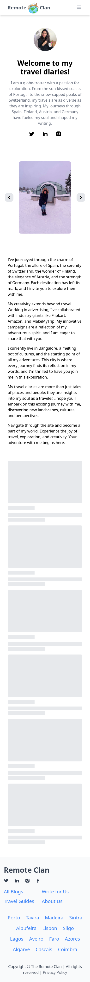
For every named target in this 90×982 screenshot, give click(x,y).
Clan (45, 7)
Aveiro (36, 939)
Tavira (32, 917)
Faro (54, 939)
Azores (72, 939)
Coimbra (67, 949)
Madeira (54, 917)
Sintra (75, 917)
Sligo (68, 928)
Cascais (44, 949)
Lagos (17, 939)
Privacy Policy (55, 972)
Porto (14, 917)
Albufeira (26, 928)
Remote (17, 7)
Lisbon (49, 928)
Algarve (21, 949)
